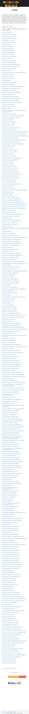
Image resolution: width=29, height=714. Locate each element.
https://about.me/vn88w (7, 226)
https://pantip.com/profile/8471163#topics (10, 257)
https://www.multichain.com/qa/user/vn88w (11, 241)
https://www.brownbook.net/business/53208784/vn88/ (13, 374)
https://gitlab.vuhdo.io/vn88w (8, 646)
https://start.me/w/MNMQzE (7, 586)
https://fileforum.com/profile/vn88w (9, 342)
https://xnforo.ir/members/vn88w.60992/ (10, 380)
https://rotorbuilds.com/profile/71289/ (9, 224)
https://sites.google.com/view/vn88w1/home (11, 98)
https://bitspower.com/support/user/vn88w (10, 141)
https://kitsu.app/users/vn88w (8, 104)
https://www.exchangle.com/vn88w (9, 182)
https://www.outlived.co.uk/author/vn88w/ (10, 432)
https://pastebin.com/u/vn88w (8, 508)
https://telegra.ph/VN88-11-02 (8, 333)
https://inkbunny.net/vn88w (7, 119)
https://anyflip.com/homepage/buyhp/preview (11, 364)
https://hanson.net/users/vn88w (8, 354)
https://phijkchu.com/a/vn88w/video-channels (11, 88)
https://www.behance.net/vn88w (8, 60)
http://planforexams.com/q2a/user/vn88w (10, 491)
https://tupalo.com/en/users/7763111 (9, 602)
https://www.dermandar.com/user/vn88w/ (10, 216)
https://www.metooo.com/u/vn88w (9, 548)
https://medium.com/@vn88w (8, 54)
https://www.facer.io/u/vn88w (8, 162)
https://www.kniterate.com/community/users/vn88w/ (12, 352)
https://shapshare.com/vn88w (8, 192)
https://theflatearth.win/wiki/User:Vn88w (10, 620)
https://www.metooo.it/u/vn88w (8, 78)
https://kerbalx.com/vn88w (7, 348)
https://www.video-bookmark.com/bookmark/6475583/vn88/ (14, 190)
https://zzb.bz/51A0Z (6, 231)
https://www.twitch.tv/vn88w (7, 76)
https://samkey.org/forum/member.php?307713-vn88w (13, 261)
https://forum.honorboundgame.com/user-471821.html (13, 388)
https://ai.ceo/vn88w (6, 295)
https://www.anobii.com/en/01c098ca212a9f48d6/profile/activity (15, 329)
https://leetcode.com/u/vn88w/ (8, 125)
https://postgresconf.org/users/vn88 (9, 414)
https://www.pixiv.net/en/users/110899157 (10, 463)
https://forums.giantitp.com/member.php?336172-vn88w (13, 632)
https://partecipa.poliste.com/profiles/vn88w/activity (12, 461)
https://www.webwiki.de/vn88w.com (9, 644)
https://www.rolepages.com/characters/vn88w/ (11, 483)
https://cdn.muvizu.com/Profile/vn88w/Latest (11, 453)
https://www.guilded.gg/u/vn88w (8, 291)
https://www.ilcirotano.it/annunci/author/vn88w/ (11, 102)
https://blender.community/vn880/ (9, 275)
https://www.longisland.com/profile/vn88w (10, 172)
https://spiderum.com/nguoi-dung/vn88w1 (10, 325)
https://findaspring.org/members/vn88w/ (10, 416)
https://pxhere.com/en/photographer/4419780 (11, 200)
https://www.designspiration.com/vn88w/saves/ (11, 606)
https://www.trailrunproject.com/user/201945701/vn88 (13, 317)
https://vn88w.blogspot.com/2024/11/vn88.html (11, 628)
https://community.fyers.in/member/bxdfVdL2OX (12, 520)
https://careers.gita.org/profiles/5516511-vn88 (11, 366)
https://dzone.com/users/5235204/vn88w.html (11, 634)
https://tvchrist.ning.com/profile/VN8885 (10, 283)
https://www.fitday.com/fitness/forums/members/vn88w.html (14, 204)
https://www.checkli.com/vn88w (8, 370)
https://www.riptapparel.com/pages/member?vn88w (12, 536)
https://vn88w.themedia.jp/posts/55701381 (11, 554)
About (11, 713)
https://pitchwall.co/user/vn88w (8, 84)
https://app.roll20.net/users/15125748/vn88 (11, 313)
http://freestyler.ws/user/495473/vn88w (10, 137)
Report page (22, 676)
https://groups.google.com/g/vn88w (9, 62)
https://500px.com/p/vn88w (7, 46)
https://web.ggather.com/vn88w (8, 180)
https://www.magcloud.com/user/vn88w (10, 356)
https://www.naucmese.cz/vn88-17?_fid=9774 (11, 652)
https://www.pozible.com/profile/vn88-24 (10, 368)
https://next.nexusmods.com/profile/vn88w (11, 592)
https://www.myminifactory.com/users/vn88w (11, 92)
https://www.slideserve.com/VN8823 (9, 307)
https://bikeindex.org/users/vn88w (9, 113)
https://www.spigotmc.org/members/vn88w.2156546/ (13, 596)
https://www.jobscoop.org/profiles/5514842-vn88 (12, 243)
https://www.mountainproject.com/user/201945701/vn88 (13, 315)
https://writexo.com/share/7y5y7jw (9, 259)
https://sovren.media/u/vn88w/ (8, 540)
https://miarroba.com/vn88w (8, 510)
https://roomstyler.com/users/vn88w (9, 151)
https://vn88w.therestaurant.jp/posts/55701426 (11, 562)
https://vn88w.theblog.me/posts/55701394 (10, 556)
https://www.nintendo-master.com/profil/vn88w (11, 184)
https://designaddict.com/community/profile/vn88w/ (12, 420)
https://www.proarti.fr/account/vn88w (9, 412)
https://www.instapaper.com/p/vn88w (9, 82)
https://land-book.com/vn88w (8, 378)
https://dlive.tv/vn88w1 (6, 321)
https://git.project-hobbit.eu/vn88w (9, 129)
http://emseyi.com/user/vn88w (8, 233)
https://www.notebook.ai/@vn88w (9, 145)
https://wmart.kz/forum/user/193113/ (9, 311)
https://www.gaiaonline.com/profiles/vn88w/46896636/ (13, 430)
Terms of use (20, 713)
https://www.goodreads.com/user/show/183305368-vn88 (13, 72)
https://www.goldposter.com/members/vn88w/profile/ (13, 408)
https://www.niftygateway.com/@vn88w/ (10, 526)
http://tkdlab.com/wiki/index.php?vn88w (10, 650)
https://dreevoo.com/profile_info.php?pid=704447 (12, 255)
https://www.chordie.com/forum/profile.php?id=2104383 (13, 206)
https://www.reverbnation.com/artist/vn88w (11, 66)
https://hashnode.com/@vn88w (8, 338)
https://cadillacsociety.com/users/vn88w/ (10, 434)
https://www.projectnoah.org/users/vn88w (10, 96)
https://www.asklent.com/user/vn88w (9, 293)
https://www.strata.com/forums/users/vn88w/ (11, 428)
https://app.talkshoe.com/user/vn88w (9, 624)
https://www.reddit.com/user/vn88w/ (9, 38)
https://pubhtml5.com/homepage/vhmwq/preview (12, 214)
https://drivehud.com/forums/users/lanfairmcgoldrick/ (13, 426)
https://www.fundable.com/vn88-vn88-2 (10, 622)
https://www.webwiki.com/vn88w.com (9, 90)
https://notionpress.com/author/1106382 (10, 546)
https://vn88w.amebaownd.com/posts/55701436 (12, 564)
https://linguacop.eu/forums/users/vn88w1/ (11, 451)
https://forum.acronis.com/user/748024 (10, 222)
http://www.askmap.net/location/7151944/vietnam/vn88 (13, 86)
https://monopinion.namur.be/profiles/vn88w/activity (12, 642)
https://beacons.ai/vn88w (7, 604)
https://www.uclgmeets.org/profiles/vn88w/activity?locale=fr (14, 640)
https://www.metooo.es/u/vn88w (8, 123)
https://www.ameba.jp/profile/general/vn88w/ (11, 550)
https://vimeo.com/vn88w (7, 58)
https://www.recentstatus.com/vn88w (9, 149)
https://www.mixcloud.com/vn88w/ (9, 68)
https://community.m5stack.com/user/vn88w (11, 350)
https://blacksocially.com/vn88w (8, 516)
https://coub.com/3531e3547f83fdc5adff (10, 235)
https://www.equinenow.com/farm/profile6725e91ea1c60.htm (14, 271)
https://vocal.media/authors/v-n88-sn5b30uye (11, 253)
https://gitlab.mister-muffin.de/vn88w (9, 636)
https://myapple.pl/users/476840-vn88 (10, 584)
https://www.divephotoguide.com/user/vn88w (11, 117)
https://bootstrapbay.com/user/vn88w (9, 522)
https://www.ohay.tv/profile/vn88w (9, 210)
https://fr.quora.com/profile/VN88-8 (9, 56)
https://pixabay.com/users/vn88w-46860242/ (11, 459)
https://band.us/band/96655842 (8, 52)
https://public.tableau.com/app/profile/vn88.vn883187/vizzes (14, 237)
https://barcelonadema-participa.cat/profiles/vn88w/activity (14, 133)
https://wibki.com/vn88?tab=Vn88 (9, 477)
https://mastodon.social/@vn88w (9, 497)
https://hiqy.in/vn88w (6, 303)
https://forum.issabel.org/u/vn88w (9, 455)
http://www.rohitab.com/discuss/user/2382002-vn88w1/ (13, 610)
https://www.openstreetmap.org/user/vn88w (11, 64)
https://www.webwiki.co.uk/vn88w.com (10, 446)
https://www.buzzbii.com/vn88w (8, 299)
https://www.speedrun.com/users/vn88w (10, 100)
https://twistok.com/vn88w (7, 485)
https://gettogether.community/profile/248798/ (11, 656)
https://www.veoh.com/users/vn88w (9, 170)
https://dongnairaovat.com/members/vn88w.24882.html (13, 376)
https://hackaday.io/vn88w (7, 479)
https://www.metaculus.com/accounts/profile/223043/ (13, 143)
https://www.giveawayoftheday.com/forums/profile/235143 (14, 512)
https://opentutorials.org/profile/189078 (10, 160)
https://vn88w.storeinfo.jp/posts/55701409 (10, 558)
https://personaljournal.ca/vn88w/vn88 (10, 401)
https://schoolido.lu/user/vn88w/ (8, 403)
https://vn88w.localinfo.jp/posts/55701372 (10, 552)
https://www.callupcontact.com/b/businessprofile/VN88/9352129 (15, 135)
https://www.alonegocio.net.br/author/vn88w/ (11, 267)
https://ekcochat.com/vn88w (8, 514)
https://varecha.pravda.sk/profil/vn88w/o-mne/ (11, 465)
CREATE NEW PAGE (13, 676)
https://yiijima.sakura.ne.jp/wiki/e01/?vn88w (11, 638)
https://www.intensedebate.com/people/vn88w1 (12, 174)
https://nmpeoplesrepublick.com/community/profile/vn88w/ (14, 346)
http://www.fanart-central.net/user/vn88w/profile (12, 158)
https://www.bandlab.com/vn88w (8, 212)
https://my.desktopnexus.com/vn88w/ (9, 471)
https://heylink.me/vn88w (7, 588)
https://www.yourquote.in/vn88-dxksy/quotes (11, 198)
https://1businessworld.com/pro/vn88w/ (10, 534)
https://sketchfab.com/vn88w (8, 153)
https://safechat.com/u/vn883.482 (9, 358)
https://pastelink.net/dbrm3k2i (8, 608)
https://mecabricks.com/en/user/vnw (9, 196)
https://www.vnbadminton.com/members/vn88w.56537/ (13, 382)
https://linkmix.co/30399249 (7, 186)
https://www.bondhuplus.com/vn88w (9, 495)
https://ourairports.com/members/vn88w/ (10, 245)
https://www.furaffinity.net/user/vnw (9, 340)
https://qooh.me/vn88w (6, 218)
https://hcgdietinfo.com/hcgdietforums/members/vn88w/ (13, 297)
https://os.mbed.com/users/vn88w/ (9, 155)
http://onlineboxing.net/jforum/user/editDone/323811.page (14, 598)
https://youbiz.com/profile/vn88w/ (9, 493)
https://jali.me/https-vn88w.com (8, 582)
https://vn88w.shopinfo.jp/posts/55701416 (10, 560)
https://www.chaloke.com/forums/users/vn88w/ (11, 418)
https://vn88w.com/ (10, 26)
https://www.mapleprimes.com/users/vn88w (11, 574)
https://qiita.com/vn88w (7, 70)
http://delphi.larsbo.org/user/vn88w (9, 188)
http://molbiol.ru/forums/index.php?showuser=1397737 (13, 600)
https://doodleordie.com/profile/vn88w (10, 249)
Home (7, 713)
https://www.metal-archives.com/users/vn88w (11, 566)
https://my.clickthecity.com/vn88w (9, 580)
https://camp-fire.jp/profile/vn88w (9, 572)
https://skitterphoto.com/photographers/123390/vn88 (13, 327)
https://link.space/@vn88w (7, 570)
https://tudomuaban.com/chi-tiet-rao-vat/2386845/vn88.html (14, 538)
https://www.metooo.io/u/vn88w (8, 94)
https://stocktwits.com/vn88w (8, 614)
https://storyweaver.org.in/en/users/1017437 (11, 127)
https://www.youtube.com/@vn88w (9, 42)
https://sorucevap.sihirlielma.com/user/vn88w (11, 220)
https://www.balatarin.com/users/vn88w (10, 612)
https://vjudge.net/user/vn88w (8, 469)
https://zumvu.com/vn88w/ (7, 147)
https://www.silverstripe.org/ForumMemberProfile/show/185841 (15, 131)
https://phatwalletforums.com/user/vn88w (10, 281)
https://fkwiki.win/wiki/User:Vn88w (9, 618)
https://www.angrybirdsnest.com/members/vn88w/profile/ (14, 654)
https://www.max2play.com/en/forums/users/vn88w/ (12, 648)
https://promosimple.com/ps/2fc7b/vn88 (10, 475)
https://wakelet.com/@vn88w (8, 164)
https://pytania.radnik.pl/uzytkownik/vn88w (11, 331)
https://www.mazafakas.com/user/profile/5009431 (12, 518)
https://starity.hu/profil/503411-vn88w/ (10, 422)
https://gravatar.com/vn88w (7, 74)
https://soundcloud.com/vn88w (8, 50)
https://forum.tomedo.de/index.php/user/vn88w (11, 473)
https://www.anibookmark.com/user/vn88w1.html (12, 626)
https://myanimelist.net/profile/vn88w (9, 287)
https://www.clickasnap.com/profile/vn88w (10, 392)
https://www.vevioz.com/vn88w (8, 616)
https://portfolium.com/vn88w (8, 590)
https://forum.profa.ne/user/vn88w (9, 660)
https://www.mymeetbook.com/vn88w (9, 530)
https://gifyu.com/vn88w (7, 108)
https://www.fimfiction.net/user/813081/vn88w (11, 344)
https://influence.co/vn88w (7, 251)
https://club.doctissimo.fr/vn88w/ (8, 106)
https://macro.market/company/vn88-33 (10, 168)
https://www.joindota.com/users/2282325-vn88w (12, 372)
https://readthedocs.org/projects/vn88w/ (10, 506)
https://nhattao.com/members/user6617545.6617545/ (13, 115)
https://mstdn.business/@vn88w (8, 269)
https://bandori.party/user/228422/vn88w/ (10, 410)
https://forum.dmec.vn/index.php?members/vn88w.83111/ (14, 544)
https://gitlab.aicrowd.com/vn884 (8, 658)
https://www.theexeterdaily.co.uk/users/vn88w (11, 362)
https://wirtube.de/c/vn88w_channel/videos (11, 481)
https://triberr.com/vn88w (7, 499)
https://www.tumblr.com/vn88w (8, 40)
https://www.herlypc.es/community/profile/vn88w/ (12, 424)
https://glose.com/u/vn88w (7, 48)
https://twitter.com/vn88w (7, 32)
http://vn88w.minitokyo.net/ (7, 501)
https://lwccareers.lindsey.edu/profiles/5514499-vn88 (13, 202)
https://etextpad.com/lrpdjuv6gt (8, 397)
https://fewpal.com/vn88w (7, 532)
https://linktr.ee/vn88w (6, 80)
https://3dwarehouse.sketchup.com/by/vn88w (11, 323)
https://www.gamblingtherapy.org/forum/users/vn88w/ (13, 440)
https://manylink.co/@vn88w (8, 305)
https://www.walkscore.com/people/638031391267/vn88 (13, 139)
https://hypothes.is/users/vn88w (8, 319)
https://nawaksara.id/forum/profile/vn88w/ (10, 444)
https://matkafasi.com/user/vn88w (9, 166)
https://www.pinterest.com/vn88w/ (9, 34)
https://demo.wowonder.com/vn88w (9, 309)
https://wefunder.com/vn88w (8, 277)
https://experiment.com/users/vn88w (9, 176)
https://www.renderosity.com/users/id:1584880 (11, 239)
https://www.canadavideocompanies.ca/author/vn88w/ (13, 390)
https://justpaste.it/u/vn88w (7, 194)
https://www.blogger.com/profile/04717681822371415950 (14, 630)
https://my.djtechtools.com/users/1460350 (10, 178)
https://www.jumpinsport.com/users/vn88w (11, 457)
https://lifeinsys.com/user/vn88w (8, 662)
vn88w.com (16, 21)
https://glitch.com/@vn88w (7, 247)
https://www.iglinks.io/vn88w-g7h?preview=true (11, 467)
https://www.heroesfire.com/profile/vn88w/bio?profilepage (14, 208)
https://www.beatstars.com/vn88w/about (10, 568)
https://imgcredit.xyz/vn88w (7, 301)
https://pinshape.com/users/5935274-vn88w (11, 576)
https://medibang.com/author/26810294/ (10, 279)
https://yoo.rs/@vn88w (6, 285)
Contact (14, 713)
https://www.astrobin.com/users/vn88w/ (10, 542)
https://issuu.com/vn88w (7, 44)
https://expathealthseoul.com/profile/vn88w (11, 594)
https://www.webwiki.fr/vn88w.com (9, 442)
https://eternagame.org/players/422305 (10, 528)
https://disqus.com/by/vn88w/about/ (9, 121)
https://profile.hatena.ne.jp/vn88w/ (9, 36)
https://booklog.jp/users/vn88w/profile (9, 273)
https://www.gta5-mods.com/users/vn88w (10, 360)
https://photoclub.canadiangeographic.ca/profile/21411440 (14, 289)
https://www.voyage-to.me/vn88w (9, 578)
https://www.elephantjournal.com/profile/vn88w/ (12, 399)
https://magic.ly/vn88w (6, 524)
